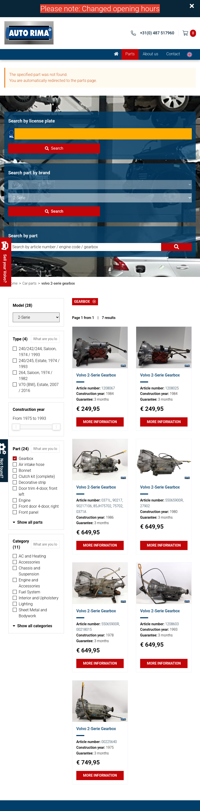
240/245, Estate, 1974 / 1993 (39, 363)
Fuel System (29, 592)
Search (54, 148)
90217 (117, 500)
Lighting (26, 604)
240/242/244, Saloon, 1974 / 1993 (37, 351)
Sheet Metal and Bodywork (33, 613)
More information (100, 422)
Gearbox (26, 458)
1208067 (108, 388)
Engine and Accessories (29, 583)
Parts (130, 54)
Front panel (28, 512)
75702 (117, 506)
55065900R (174, 500)
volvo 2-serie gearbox (58, 283)
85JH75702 (102, 506)
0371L (106, 500)
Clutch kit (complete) (37, 476)
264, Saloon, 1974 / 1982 (35, 375)
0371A (81, 512)
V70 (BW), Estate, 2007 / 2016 (39, 387)
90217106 (84, 506)
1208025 (172, 388)
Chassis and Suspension (29, 571)
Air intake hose (31, 464)
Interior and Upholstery (38, 598)
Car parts (29, 283)
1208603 (172, 624)
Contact (173, 54)
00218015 (84, 629)
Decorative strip (32, 482)
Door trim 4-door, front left (38, 491)
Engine (24, 500)
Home (12, 283)
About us (150, 54)
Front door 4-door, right (39, 506)
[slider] (16, 426)
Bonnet (25, 470)
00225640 (109, 742)
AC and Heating (32, 556)
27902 (145, 506)
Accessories (29, 562)
